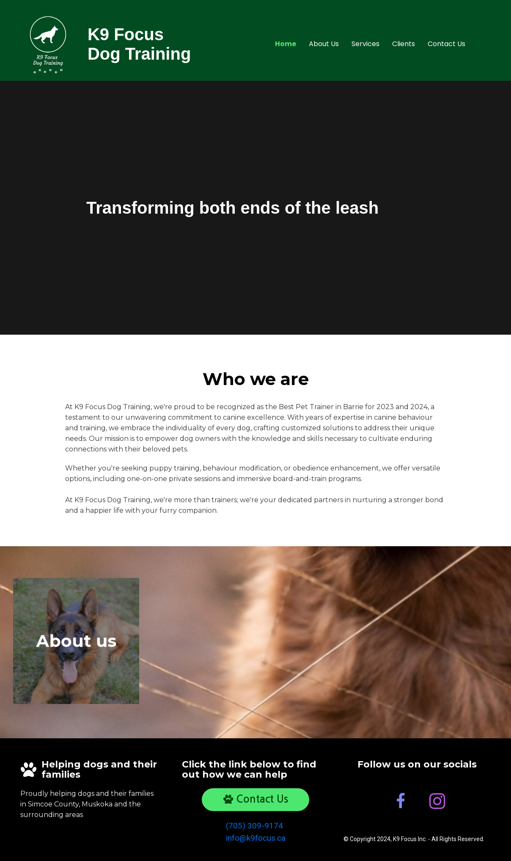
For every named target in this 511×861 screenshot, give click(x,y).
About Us (324, 44)
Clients (403, 44)
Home (285, 44)
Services (365, 44)
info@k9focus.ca (256, 838)
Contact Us (446, 44)
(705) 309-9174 (254, 826)
